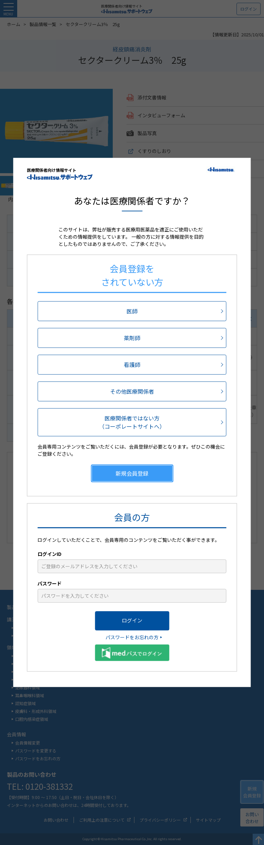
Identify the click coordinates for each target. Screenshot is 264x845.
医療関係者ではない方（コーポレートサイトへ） (132, 422)
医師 (132, 311)
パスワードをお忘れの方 (132, 637)
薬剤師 (132, 338)
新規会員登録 (132, 473)
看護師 (132, 364)
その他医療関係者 (132, 391)
